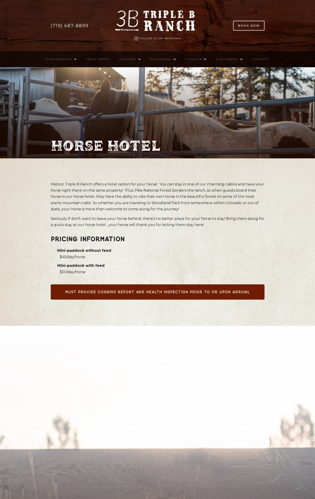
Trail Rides (98, 59)
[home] (157, 22)
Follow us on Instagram (160, 38)
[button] (61, 59)
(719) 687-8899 (69, 25)
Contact (261, 59)
